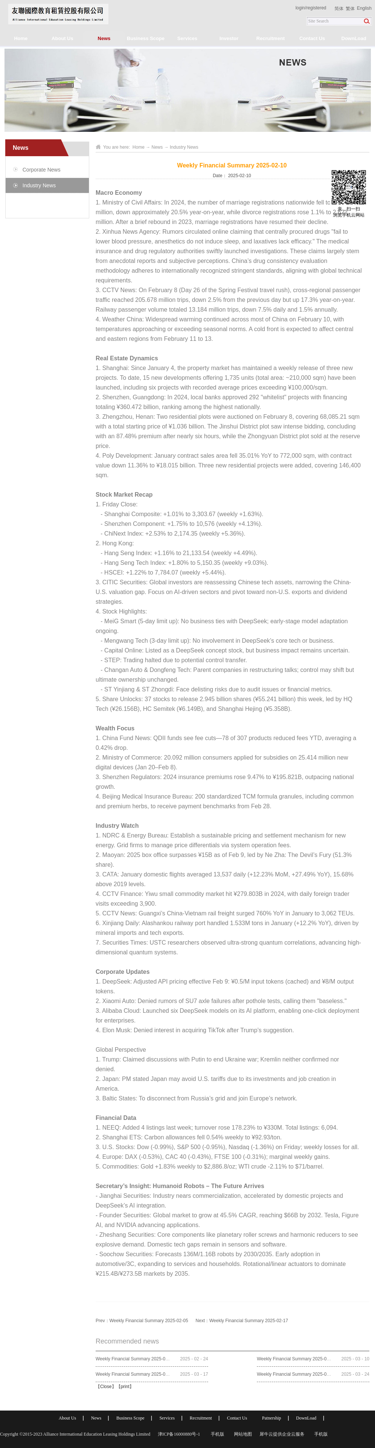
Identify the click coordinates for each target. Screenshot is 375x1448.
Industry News (184, 147)
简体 (339, 8)
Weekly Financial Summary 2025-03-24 (296, 1374)
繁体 (350, 8)
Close (106, 1386)
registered (316, 7)
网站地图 (242, 1434)
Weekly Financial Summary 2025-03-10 (296, 1358)
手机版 (216, 1434)
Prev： (142, 1320)
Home (20, 38)
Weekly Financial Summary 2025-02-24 (135, 1358)
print (125, 1386)
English (364, 8)
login (300, 7)
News (157, 147)
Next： (242, 1320)
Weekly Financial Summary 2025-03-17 (135, 1374)
